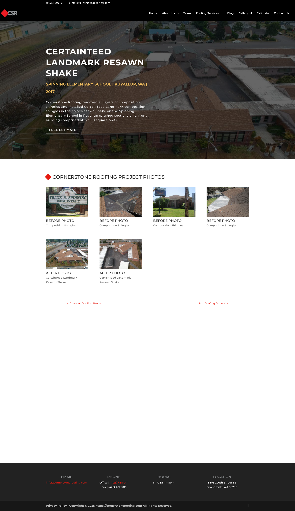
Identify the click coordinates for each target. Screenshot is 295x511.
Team (187, 13)
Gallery (243, 13)
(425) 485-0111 (56, 2)
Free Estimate (62, 130)
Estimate (263, 13)
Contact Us (281, 13)
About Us (168, 13)
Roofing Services (207, 13)
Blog (230, 13)
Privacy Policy (56, 506)
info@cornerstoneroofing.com (66, 482)
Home (153, 13)
